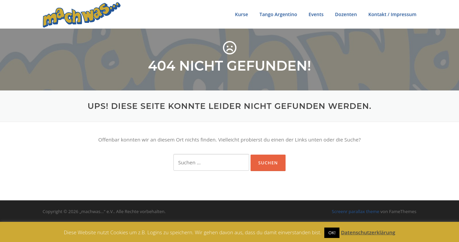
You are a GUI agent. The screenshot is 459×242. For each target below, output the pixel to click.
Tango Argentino (278, 14)
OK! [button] (332, 233)
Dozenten (346, 14)
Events (316, 14)
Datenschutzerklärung (368, 232)
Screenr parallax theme (355, 211)
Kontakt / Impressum (392, 14)
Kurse (241, 14)
